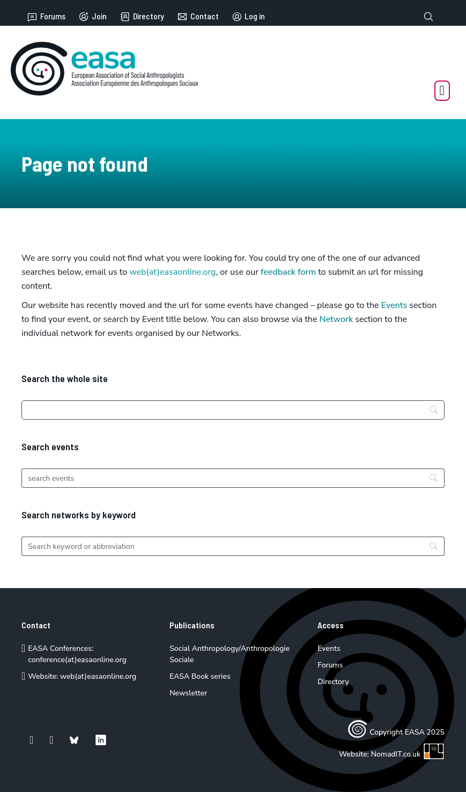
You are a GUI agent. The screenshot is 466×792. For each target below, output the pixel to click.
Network (336, 319)
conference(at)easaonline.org (77, 660)
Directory (142, 16)
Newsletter (188, 693)
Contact (198, 16)
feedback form (288, 272)
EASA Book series (200, 676)
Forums (46, 16)
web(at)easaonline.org (98, 676)
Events (394, 305)
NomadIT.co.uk (408, 754)
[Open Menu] (442, 90)
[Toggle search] (428, 16)
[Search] (233, 410)
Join (92, 16)
